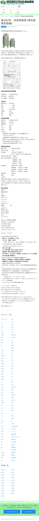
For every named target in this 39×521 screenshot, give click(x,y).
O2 (12, 371)
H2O (2, 426)
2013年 (12, 472)
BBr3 (2, 337)
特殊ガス (13, 444)
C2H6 (2, 358)
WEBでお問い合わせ (12, 511)
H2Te (2, 434)
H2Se (2, 431)
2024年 (2, 472)
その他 (12, 423)
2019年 (2, 485)
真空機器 (13, 452)
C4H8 (2, 374)
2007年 (12, 488)
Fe (1, 418)
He (1, 442)
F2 (1, 415)
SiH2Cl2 (13, 395)
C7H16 (2, 376)
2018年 (2, 488)
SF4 (12, 382)
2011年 (12, 477)
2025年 (2, 470)
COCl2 (2, 402)
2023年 (2, 475)
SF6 (12, 384)
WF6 (12, 418)
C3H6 (2, 361)
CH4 (2, 387)
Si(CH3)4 (13, 387)
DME (2, 413)
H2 (1, 423)
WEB (3, 11)
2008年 (12, 485)
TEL (11, 11)
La (1, 460)
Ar (1, 329)
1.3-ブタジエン (4, 319)
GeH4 (2, 421)
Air (1, 321)
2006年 (12, 490)
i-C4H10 (3, 455)
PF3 (12, 379)
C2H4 (2, 353)
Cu (1, 408)
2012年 (12, 475)
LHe (12, 321)
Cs (1, 405)
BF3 (2, 342)
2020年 (2, 483)
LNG (12, 327)
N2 (12, 340)
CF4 (2, 384)
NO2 (12, 366)
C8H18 (2, 379)
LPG (12, 332)
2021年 (2, 480)
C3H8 (2, 366)
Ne (12, 355)
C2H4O (2, 355)
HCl (2, 436)
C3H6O (2, 363)
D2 (1, 410)
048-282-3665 (28, 511)
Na (12, 353)
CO (2, 397)
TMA (12, 405)
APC (2, 327)
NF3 (12, 358)
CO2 (2, 400)
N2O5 (12, 350)
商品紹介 (13, 439)
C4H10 (2, 368)
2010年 (12, 480)
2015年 (2, 496)
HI (1, 450)
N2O (12, 342)
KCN (2, 457)
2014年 (12, 470)
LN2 (12, 324)
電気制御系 (13, 457)
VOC (12, 415)
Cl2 (2, 392)
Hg (1, 447)
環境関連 (13, 447)
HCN (2, 439)
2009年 (12, 483)
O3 (12, 374)
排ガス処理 (13, 442)
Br (1, 345)
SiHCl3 (12, 400)
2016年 (2, 493)
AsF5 (2, 332)
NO (12, 363)
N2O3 (12, 345)
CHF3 (2, 389)
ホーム (2, 16)
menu (18, 11)
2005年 (12, 493)
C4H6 (2, 371)
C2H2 (2, 350)
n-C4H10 (13, 337)
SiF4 (12, 392)
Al (1, 324)
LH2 (12, 319)
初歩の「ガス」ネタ (15, 436)
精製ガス (13, 455)
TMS (12, 410)
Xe (11, 421)
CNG (2, 395)
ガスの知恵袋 (14, 426)
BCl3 (2, 340)
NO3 (12, 368)
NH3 (12, 361)
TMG (12, 408)
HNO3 (2, 452)
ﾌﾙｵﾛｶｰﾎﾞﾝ (13, 460)
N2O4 (12, 348)
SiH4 (12, 397)
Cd (1, 382)
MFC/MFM (13, 335)
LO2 (12, 329)
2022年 (2, 477)
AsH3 (2, 335)
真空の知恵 (13, 450)
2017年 (2, 490)
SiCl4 (12, 389)
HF (1, 444)
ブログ (6, 16)
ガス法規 (12, 16)
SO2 (12, 402)
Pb (11, 376)
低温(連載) (13, 434)
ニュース (13, 431)
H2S (2, 429)
